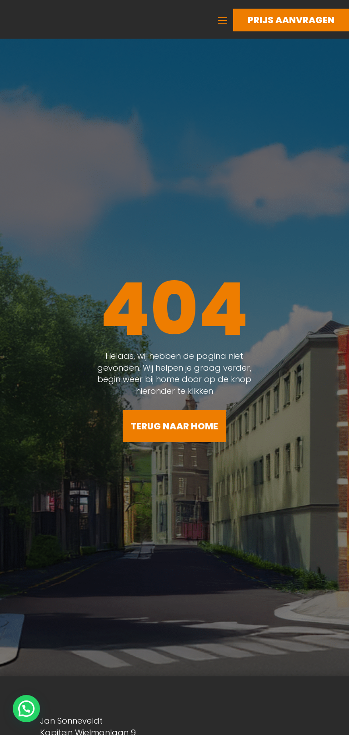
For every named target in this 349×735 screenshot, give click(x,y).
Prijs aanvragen (291, 20)
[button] (26, 708)
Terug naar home (174, 426)
